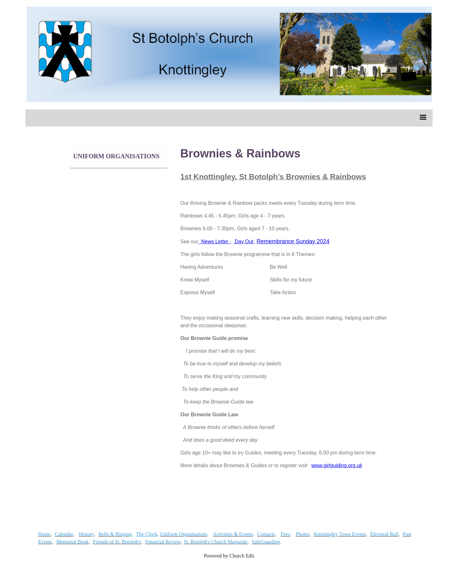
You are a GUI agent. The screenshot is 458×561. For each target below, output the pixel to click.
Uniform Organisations (116, 156)
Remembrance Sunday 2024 (292, 241)
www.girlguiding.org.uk (336, 465)
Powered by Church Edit (229, 555)
